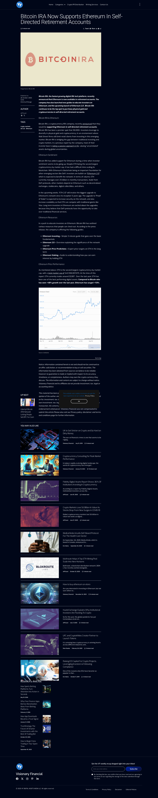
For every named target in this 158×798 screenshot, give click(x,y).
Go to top (98, 358)
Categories (60, 4)
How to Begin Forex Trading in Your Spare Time (29, 744)
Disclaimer (118, 790)
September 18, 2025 (26, 749)
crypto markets (25, 126)
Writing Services (92, 5)
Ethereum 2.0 (93, 173)
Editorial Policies (131, 790)
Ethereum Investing (51, 236)
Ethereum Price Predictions (54, 249)
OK (79, 401)
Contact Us (104, 5)
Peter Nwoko (66, 648)
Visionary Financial (68, 443)
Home (51, 5)
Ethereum (29, 129)
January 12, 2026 (25, 722)
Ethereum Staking (50, 255)
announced (87, 124)
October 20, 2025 (25, 737)
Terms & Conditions (92, 790)
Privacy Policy (89, 396)
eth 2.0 (23, 129)
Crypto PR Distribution (75, 5)
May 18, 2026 (24, 697)
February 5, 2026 (25, 712)
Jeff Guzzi (23, 113)
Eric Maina (66, 546)
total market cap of (56, 273)
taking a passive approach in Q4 (65, 146)
